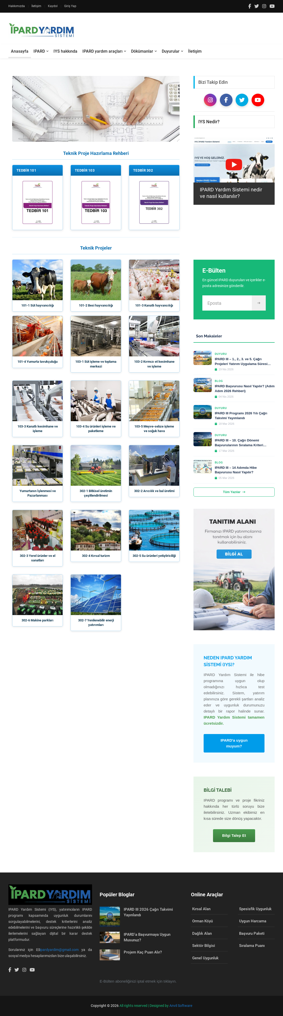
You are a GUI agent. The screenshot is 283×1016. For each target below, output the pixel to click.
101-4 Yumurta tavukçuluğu (37, 361)
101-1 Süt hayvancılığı (37, 305)
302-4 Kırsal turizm (96, 556)
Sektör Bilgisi (203, 945)
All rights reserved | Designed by (144, 1006)
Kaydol (53, 6)
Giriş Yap (70, 6)
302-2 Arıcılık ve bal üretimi (154, 491)
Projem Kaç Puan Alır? (143, 952)
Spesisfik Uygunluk (255, 909)
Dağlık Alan (202, 933)
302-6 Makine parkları (38, 620)
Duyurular (171, 51)
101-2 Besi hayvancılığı (96, 305)
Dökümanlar (142, 51)
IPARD (39, 51)
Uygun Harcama (252, 921)
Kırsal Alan (201, 909)
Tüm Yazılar (234, 492)
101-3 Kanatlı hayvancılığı (154, 305)
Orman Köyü (202, 921)
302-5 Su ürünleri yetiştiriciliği (154, 556)
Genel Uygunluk (205, 958)
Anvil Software (180, 1006)
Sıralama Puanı (252, 945)
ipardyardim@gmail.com (59, 950)
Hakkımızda (16, 6)
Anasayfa (19, 51)
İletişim (36, 6)
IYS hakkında (65, 51)
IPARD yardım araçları (102, 51)
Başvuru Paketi (251, 933)
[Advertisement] (182, 30)
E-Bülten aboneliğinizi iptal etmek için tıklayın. (138, 981)
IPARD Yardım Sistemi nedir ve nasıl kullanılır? (231, 193)
